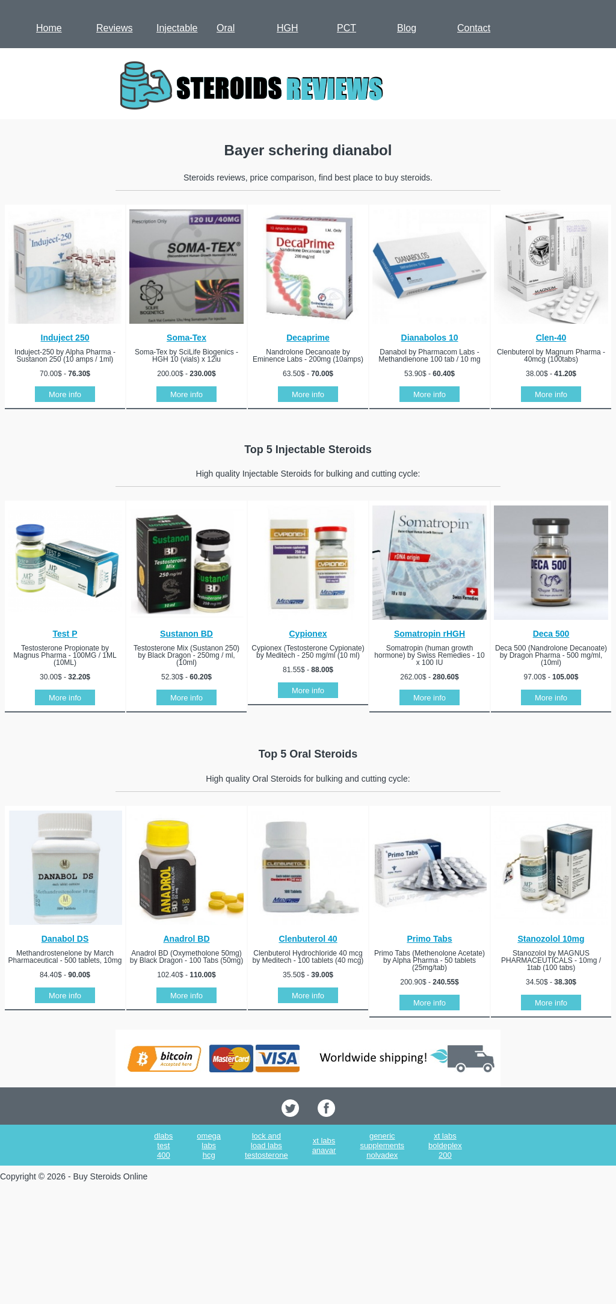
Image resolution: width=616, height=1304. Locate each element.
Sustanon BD (186, 633)
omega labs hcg (209, 1145)
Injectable (177, 28)
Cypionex (308, 633)
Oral (226, 28)
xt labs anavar (324, 1145)
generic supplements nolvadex (382, 1145)
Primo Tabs (429, 939)
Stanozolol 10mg (550, 939)
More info (65, 394)
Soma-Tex (186, 337)
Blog (406, 28)
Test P (65, 633)
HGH (287, 28)
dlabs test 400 (163, 1145)
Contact (473, 28)
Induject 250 (65, 337)
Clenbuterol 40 (308, 939)
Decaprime (308, 337)
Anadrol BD (187, 939)
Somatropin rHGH (429, 633)
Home (49, 28)
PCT (346, 28)
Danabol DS (65, 939)
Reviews (114, 28)
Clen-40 (551, 337)
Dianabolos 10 (429, 337)
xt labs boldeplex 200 (445, 1145)
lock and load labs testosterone (266, 1145)
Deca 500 (551, 633)
